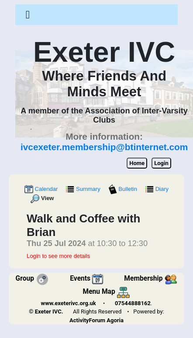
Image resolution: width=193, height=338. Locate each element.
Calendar (41, 189)
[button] (28, 14)
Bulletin (123, 189)
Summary (83, 189)
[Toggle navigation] (27, 14)
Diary (157, 189)
